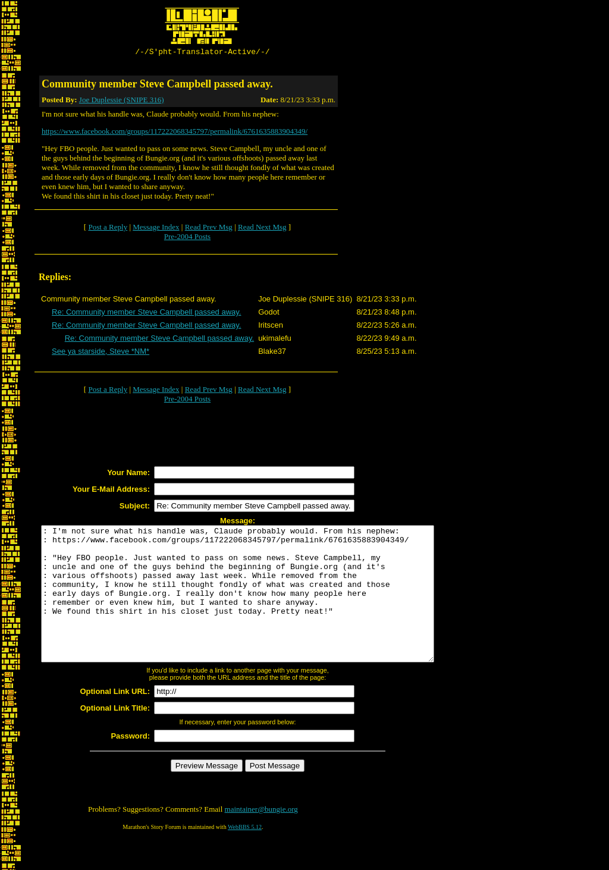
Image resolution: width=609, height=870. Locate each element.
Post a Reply (107, 228)
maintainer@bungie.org (261, 837)
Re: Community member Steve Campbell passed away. (146, 313)
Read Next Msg (262, 228)
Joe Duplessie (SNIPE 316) (121, 101)
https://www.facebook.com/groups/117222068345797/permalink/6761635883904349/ (174, 132)
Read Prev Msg (209, 228)
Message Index (156, 228)
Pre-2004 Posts (187, 238)
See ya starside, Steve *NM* (100, 352)
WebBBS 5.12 (245, 855)
